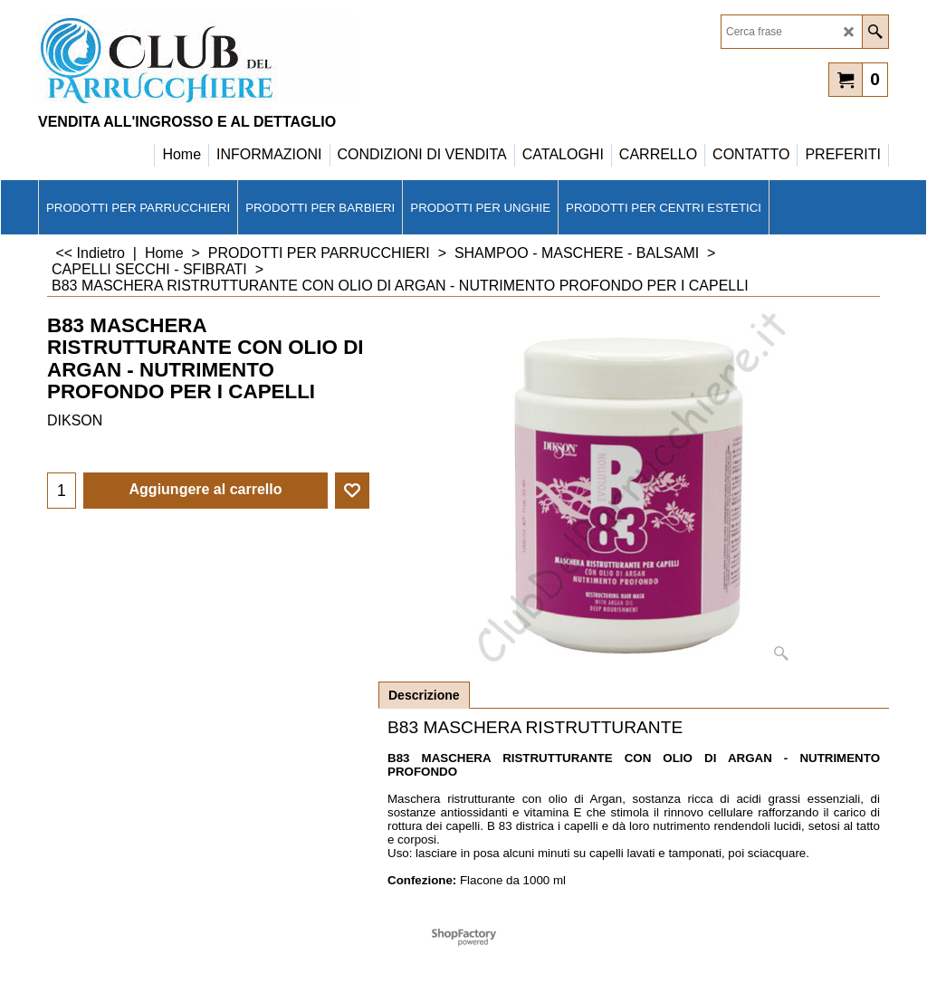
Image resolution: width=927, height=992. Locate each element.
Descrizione (424, 695)
